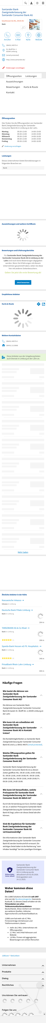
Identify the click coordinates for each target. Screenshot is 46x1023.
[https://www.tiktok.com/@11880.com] (18, 1015)
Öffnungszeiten (14, 76)
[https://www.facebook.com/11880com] (4, 1015)
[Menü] (43, 3)
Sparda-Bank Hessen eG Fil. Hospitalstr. (20, 646)
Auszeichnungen (14, 81)
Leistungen (31, 76)
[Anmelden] (31, 3)
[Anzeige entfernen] (44, 1014)
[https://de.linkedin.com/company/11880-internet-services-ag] (24, 1015)
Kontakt (10, 92)
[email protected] (35, 744)
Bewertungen (13, 86)
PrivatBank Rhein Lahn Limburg (16, 664)
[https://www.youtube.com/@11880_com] (31, 1015)
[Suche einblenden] (25, 3)
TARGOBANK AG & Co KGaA (14, 628)
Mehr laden (23, 552)
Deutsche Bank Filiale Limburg (16, 610)
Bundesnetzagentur (23, 899)
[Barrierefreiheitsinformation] (37, 3)
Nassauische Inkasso (11, 600)
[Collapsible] (41, 695)
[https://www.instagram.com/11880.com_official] (11, 1015)
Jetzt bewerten (23, 282)
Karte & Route (31, 86)
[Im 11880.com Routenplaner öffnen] (38, 303)
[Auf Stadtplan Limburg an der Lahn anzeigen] (43, 304)
